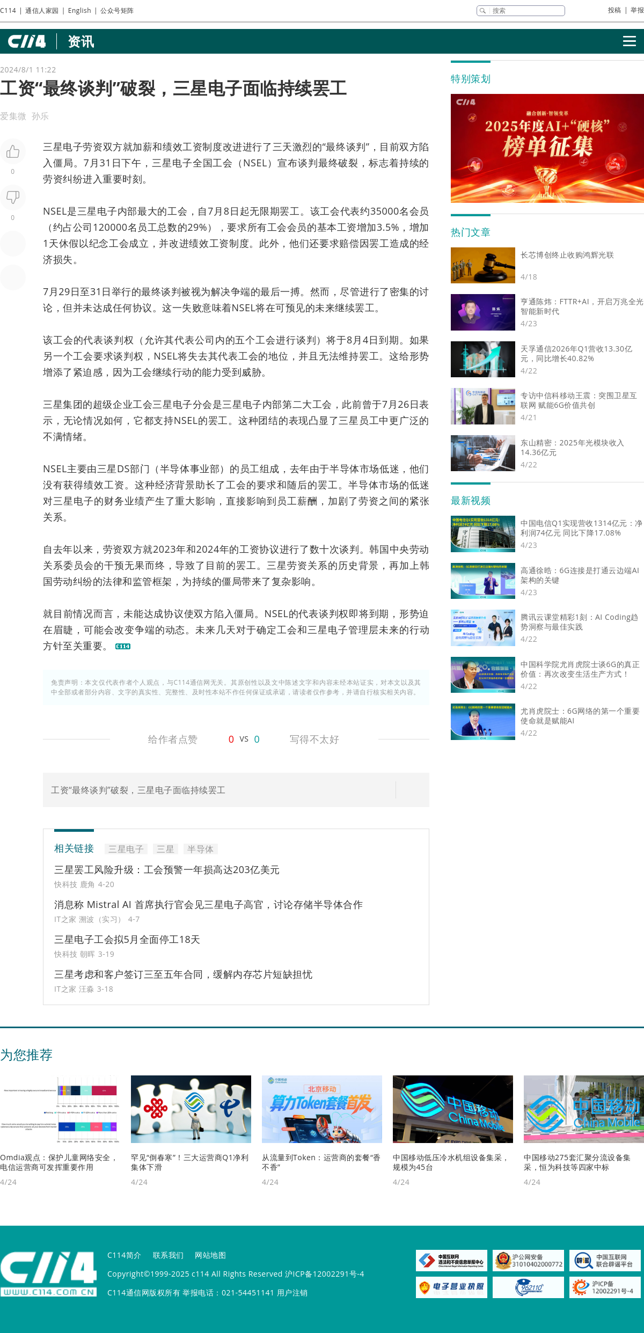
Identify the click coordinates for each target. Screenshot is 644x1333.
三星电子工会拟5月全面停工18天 (127, 939)
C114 (8, 10)
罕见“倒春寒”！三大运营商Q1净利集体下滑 (189, 1162)
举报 (637, 9)
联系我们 (168, 1255)
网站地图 (210, 1255)
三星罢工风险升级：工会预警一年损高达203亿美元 (167, 869)
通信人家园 (42, 10)
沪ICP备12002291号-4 (324, 1274)
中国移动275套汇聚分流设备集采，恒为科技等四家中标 (577, 1162)
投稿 (614, 9)
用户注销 (292, 1292)
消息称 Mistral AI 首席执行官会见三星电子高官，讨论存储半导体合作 (208, 904)
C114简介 (124, 1255)
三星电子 (63, 146)
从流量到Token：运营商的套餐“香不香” (321, 1162)
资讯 (81, 41)
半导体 (175, 468)
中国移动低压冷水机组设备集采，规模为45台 (451, 1162)
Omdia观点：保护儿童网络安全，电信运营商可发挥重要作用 (59, 1162)
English (79, 10)
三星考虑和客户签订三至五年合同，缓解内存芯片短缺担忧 (183, 974)
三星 (53, 404)
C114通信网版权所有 (143, 1292)
